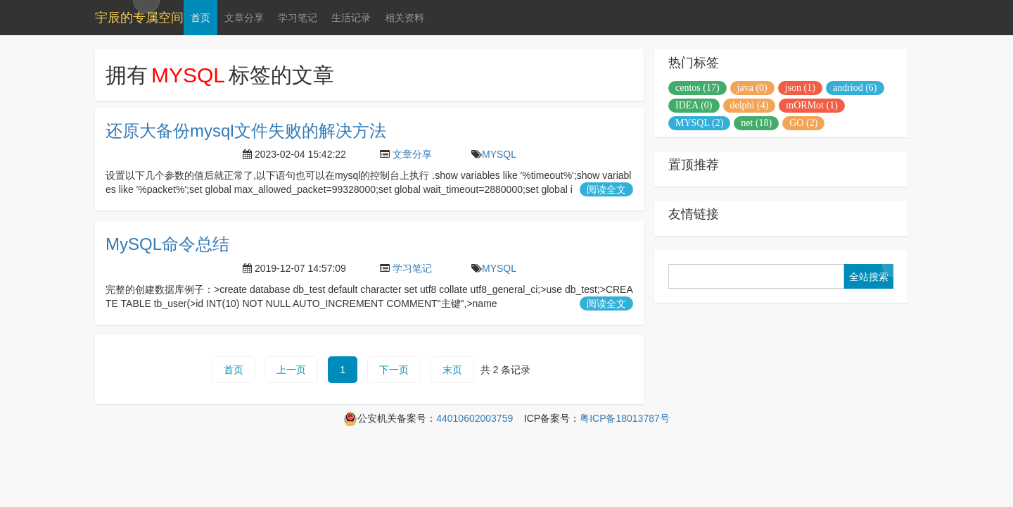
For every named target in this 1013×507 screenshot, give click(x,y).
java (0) (752, 87)
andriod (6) (855, 87)
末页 (452, 369)
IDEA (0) (694, 105)
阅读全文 (606, 189)
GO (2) (803, 123)
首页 (200, 17)
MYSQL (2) (699, 123)
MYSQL (499, 154)
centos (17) (697, 87)
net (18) (756, 123)
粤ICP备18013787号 (625, 418)
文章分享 (244, 17)
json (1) (800, 87)
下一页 (394, 369)
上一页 (291, 369)
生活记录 (351, 17)
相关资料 (404, 17)
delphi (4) (749, 105)
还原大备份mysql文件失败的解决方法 (246, 130)
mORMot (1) (812, 105)
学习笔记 (297, 17)
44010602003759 (474, 418)
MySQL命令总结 (167, 244)
